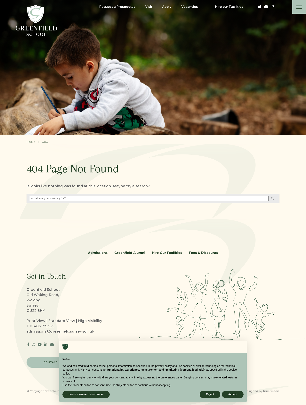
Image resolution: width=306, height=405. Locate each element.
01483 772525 (42, 326)
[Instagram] (33, 344)
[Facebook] (28, 344)
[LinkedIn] (45, 344)
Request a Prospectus (117, 7)
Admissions (98, 253)
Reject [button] (210, 394)
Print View (36, 321)
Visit (148, 7)
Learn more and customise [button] (86, 394)
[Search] (273, 6)
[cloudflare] (266, 6)
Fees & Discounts (203, 253)
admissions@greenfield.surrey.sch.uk (60, 331)
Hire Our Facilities (167, 253)
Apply (166, 7)
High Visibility (90, 321)
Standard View (61, 321)
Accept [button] (232, 394)
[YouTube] (40, 344)
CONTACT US (53, 362)
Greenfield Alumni (129, 253)
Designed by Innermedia (261, 391)
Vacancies (189, 7)
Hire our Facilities (229, 7)
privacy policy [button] (163, 366)
